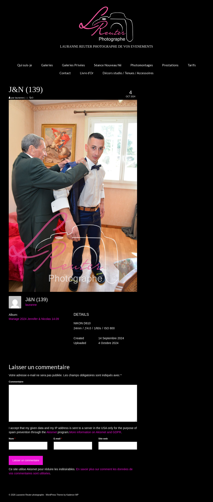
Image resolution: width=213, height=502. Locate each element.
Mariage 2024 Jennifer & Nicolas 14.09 (34, 319)
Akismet (51, 432)
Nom (12, 438)
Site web (103, 438)
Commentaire (16, 381)
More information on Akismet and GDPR (95, 432)
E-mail (58, 438)
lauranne (19, 97)
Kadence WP (72, 495)
